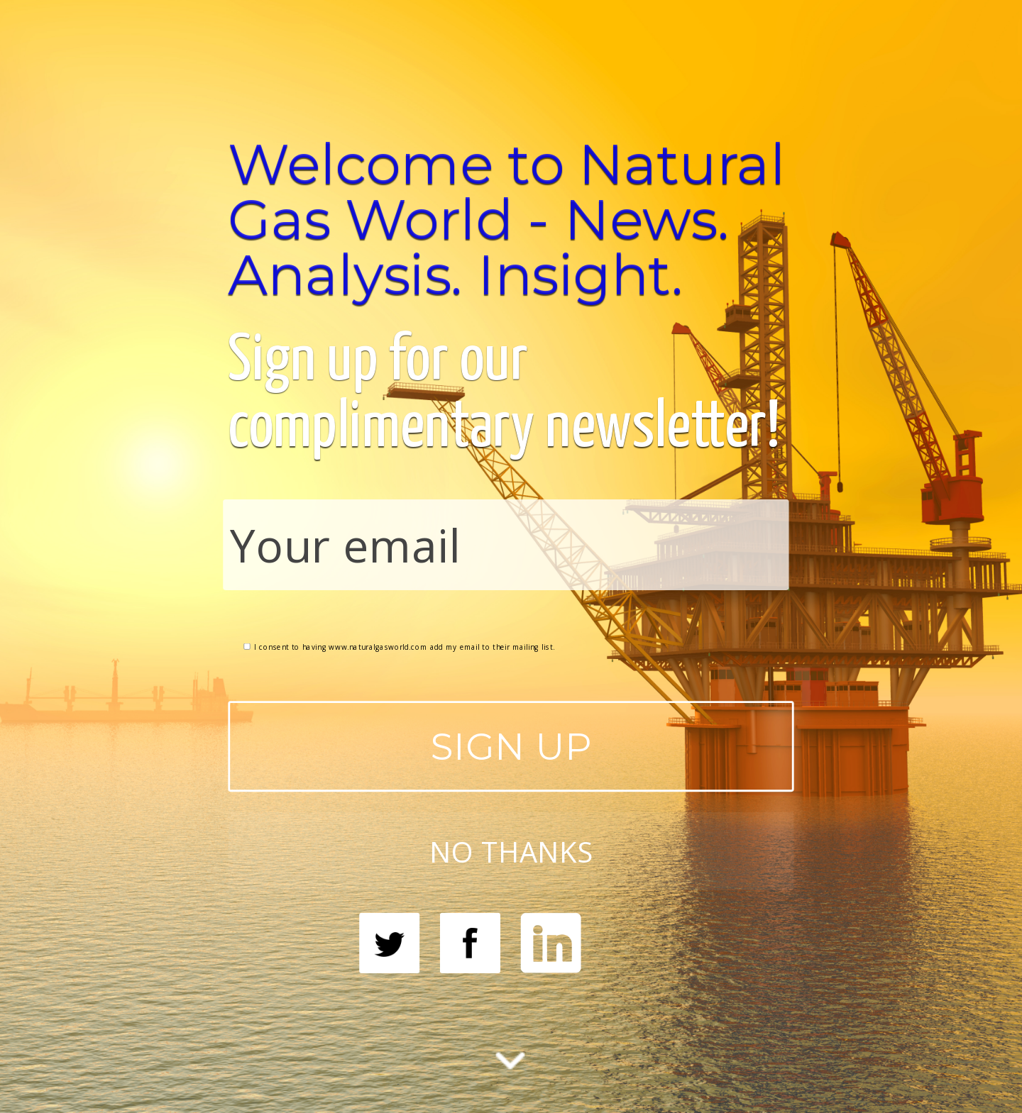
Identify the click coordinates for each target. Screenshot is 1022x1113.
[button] (510, 219)
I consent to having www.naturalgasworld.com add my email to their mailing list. (398, 647)
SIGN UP (511, 746)
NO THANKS (511, 850)
